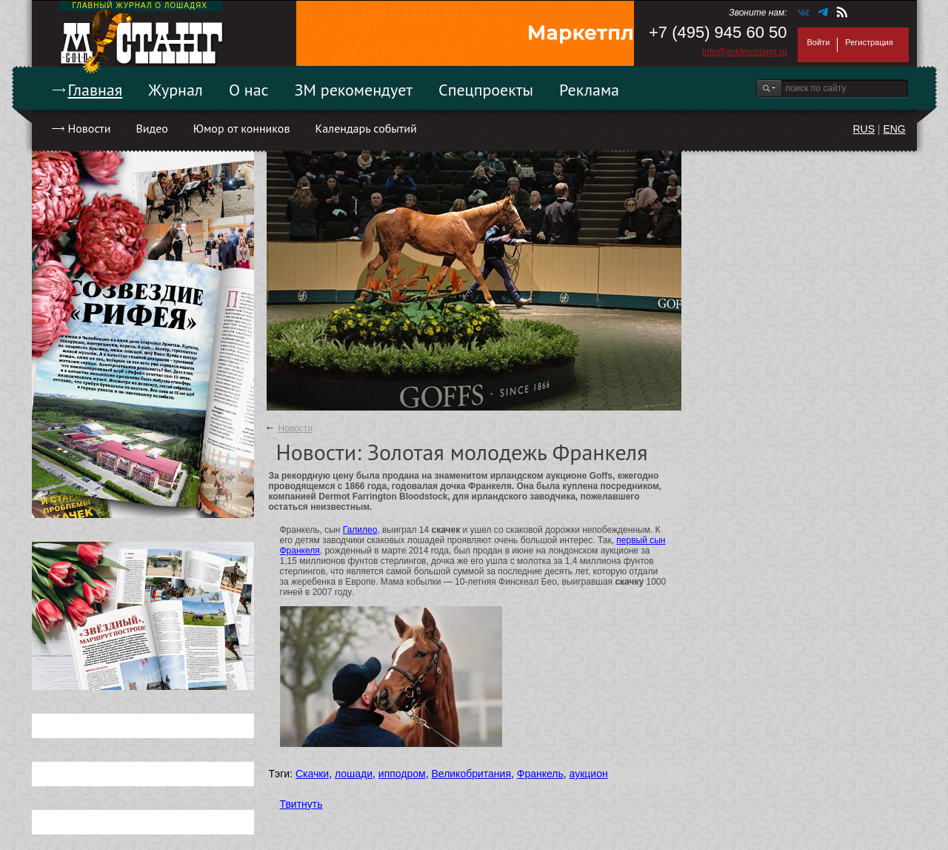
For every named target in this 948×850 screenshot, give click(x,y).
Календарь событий (365, 128)
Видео (151, 128)
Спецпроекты (485, 89)
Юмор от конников (241, 128)
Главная (95, 89)
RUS (863, 129)
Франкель (540, 774)
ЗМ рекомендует (354, 89)
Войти (818, 42)
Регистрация (868, 42)
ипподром (402, 774)
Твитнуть (301, 804)
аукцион (589, 774)
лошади (354, 774)
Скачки (312, 774)
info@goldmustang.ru (744, 52)
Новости (89, 128)
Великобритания (471, 774)
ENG (894, 129)
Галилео (360, 530)
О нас (249, 89)
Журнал (175, 89)
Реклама (589, 89)
